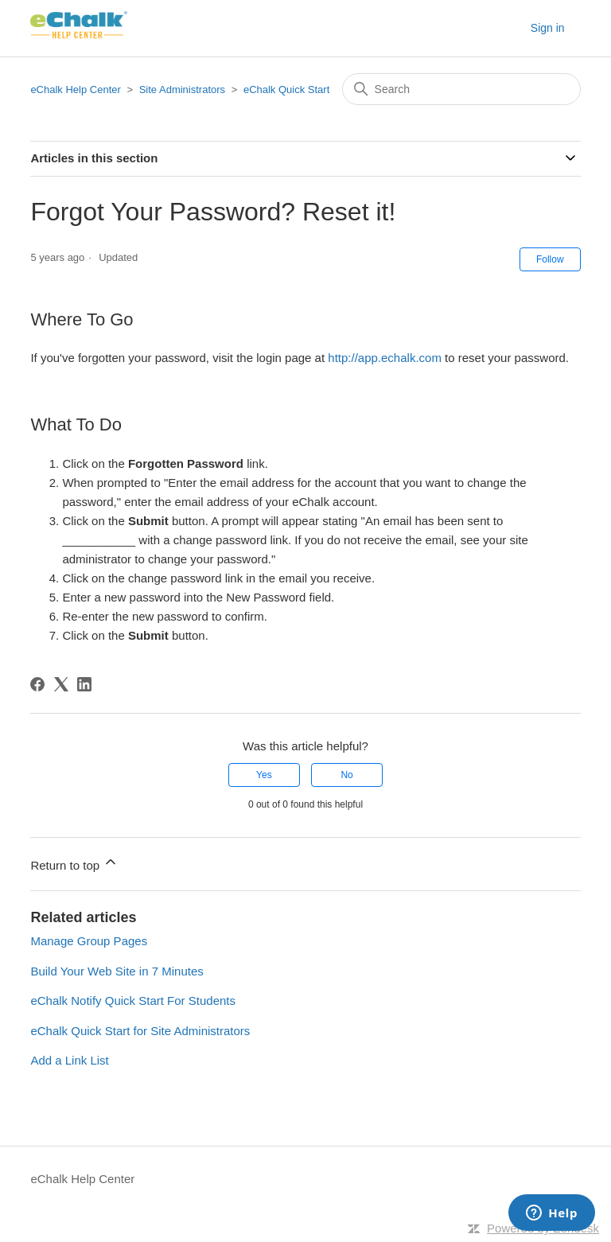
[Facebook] (37, 684)
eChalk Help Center (75, 89)
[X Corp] (61, 684)
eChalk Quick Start (286, 89)
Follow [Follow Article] (550, 259)
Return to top (74, 863)
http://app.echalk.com (385, 357)
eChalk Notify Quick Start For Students (132, 1000)
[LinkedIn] (84, 684)
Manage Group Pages (88, 941)
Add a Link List (69, 1060)
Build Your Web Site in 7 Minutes (116, 971)
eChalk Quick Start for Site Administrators (140, 1031)
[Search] (461, 89)
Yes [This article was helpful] (264, 775)
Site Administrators (183, 89)
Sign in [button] (548, 27)
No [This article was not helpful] (346, 775)
